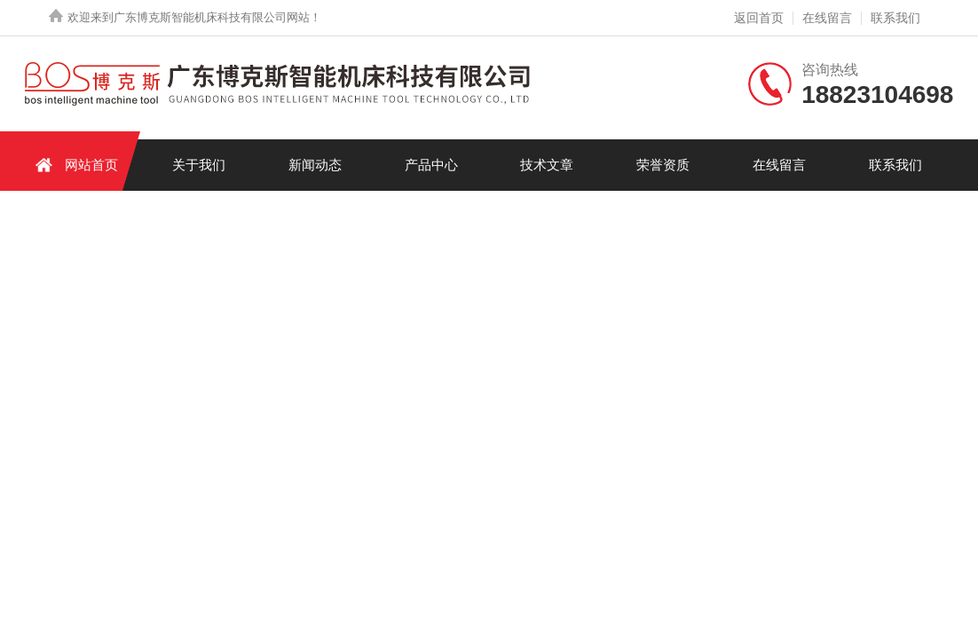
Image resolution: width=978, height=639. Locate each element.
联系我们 (895, 18)
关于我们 (198, 164)
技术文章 (546, 164)
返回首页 (759, 18)
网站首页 (73, 165)
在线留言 (827, 18)
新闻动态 (315, 164)
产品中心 (431, 164)
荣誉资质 (663, 164)
